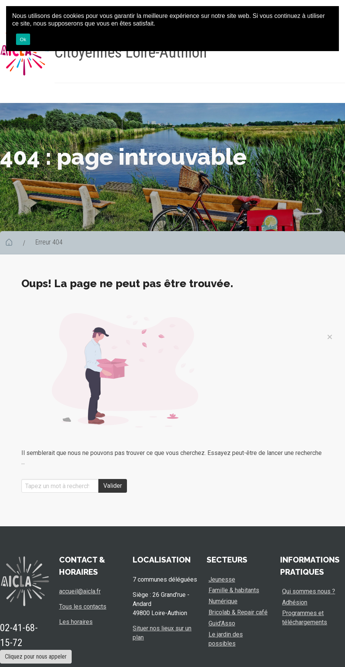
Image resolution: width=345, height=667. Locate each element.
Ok (23, 39)
